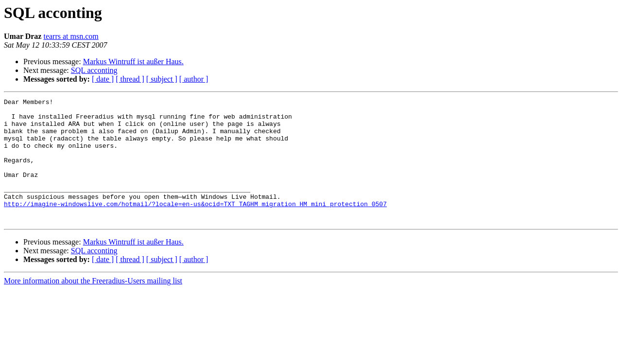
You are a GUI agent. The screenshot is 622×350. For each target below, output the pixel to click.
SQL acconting (94, 70)
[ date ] (103, 79)
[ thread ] (130, 79)
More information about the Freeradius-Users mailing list (93, 305)
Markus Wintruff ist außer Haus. (133, 61)
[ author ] (193, 79)
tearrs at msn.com (70, 36)
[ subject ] (161, 79)
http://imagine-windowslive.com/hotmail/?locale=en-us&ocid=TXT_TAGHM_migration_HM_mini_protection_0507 (195, 225)
